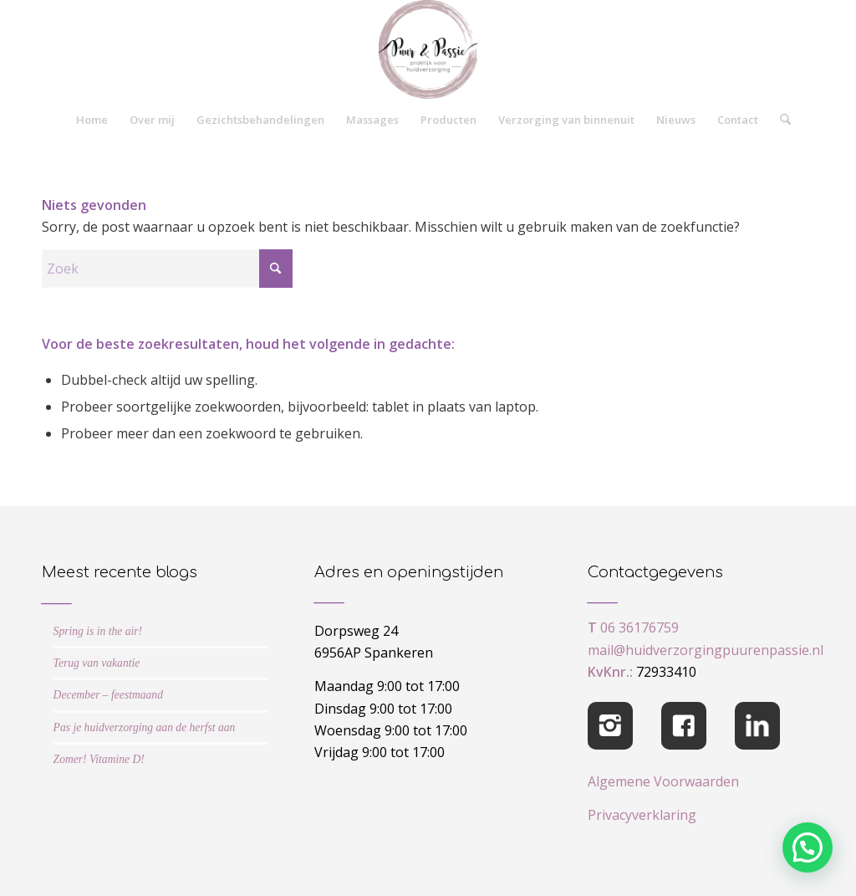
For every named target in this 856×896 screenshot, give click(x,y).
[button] (807, 847)
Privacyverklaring (642, 815)
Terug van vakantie (97, 663)
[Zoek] (780, 120)
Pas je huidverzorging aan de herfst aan (145, 727)
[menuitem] (92, 120)
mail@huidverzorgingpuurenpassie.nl (705, 650)
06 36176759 (639, 627)
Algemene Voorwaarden (663, 781)
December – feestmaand (108, 695)
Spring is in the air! (98, 631)
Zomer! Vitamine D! (99, 759)
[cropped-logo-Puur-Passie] (428, 49)
